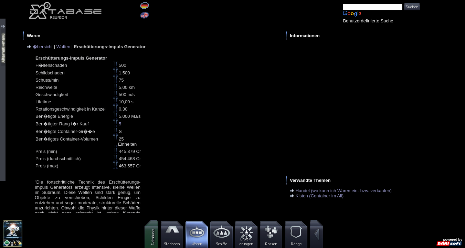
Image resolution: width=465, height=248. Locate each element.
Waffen (63, 46)
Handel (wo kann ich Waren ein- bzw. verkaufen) (344, 190)
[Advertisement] (351, 91)
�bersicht (43, 46)
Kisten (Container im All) (320, 195)
